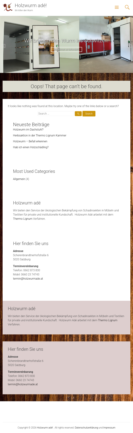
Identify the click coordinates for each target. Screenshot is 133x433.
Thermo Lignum (22, 218)
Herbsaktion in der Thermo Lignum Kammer (39, 135)
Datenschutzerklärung (86, 427)
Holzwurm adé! (31, 5)
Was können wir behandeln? (66, 49)
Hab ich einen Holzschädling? (30, 147)
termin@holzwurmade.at (28, 278)
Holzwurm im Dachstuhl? (28, 129)
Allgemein (19, 179)
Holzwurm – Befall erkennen (30, 141)
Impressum (109, 427)
